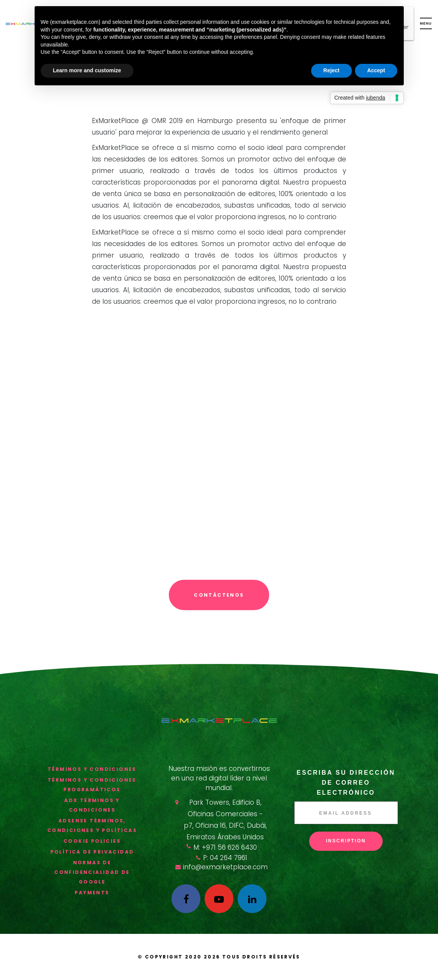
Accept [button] (376, 70)
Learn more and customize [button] (87, 70)
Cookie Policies (92, 841)
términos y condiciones (92, 769)
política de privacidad (92, 852)
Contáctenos (219, 595)
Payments (92, 892)
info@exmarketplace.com (225, 867)
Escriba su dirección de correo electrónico (345, 782)
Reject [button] (331, 70)
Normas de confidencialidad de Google (92, 872)
